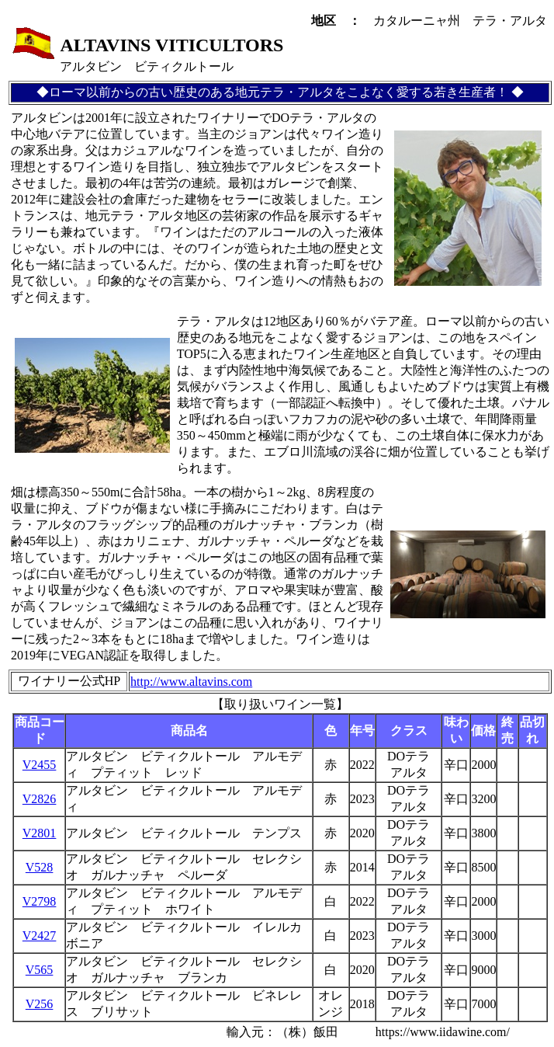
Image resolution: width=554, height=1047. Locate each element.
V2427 (40, 935)
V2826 (40, 798)
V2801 (40, 833)
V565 (40, 969)
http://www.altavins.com (191, 681)
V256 (40, 1003)
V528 (40, 867)
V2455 (40, 764)
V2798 (40, 901)
